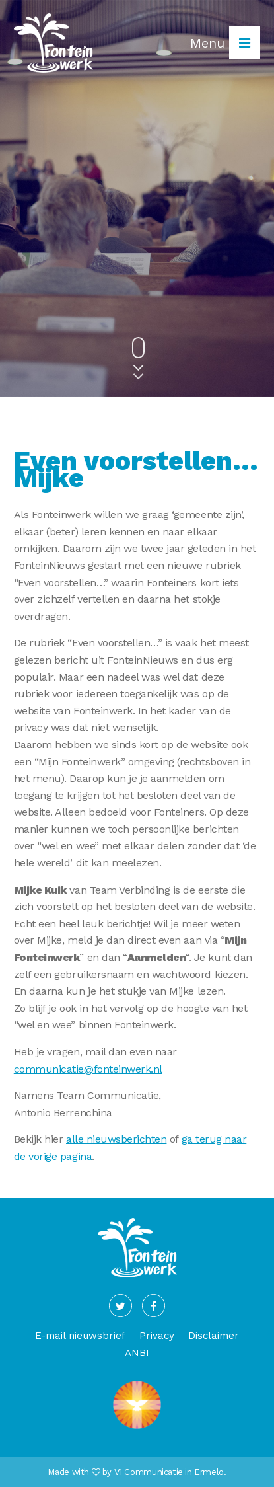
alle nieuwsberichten (116, 1139)
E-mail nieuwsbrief (80, 1336)
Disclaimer (213, 1336)
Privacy (156, 1336)
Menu (225, 43)
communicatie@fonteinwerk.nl (88, 1069)
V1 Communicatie (148, 1472)
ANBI (137, 1353)
